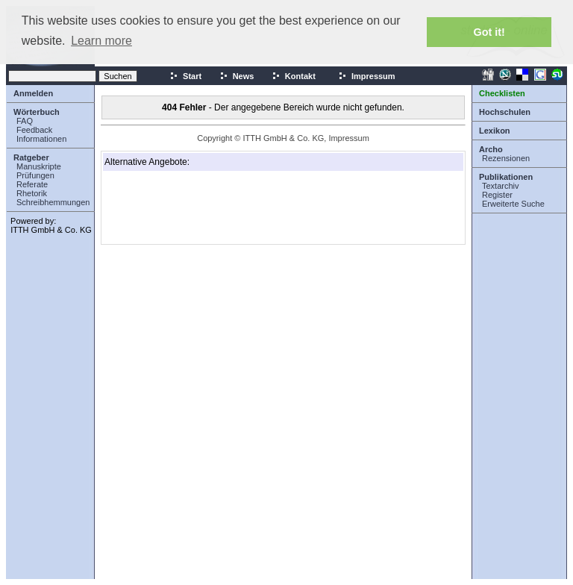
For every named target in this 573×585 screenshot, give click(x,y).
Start (185, 76)
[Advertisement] (179, 207)
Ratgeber (31, 157)
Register (497, 194)
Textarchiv (500, 185)
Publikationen (506, 176)
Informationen (41, 138)
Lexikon (494, 130)
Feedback (34, 129)
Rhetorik (31, 193)
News (236, 76)
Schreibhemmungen (53, 202)
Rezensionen (506, 158)
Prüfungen (35, 175)
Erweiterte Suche (513, 203)
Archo (491, 149)
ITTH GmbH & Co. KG (51, 229)
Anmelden (33, 93)
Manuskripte (38, 166)
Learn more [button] (101, 40)
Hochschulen (504, 111)
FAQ (24, 120)
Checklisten (502, 93)
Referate (32, 184)
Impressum (366, 76)
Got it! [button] (489, 32)
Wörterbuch (36, 111)
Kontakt (294, 76)
